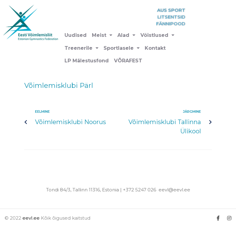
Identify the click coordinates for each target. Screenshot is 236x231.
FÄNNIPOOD (180, 24)
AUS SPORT (181, 10)
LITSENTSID (181, 17)
